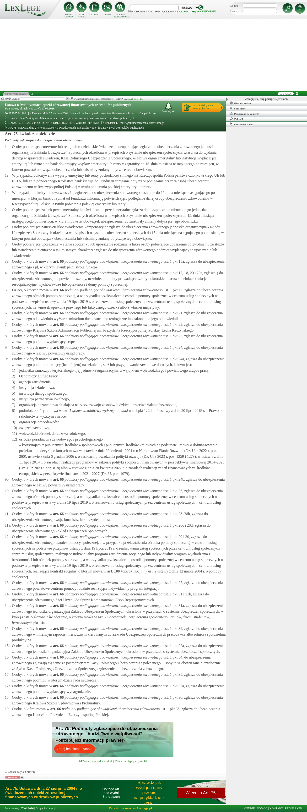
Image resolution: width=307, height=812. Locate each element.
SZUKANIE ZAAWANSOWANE (120, 16)
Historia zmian (240, 103)
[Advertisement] (153, 55)
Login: (234, 5)
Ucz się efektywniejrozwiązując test (203, 106)
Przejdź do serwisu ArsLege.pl (130, 808)
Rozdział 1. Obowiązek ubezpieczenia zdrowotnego (132, 123)
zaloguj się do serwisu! (196, 11)
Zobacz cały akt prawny (20, 772)
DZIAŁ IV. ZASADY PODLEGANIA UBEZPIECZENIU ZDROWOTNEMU (52, 123)
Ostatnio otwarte (241, 124)
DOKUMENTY (94, 15)
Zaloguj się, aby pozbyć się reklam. (266, 99)
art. (58, 261)
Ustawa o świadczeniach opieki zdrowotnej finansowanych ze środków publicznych (68, 105)
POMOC (262, 808)
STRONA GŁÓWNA (69, 16)
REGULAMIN (293, 808)
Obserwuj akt (168, 108)
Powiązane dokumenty (244, 113)
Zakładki (237, 118)
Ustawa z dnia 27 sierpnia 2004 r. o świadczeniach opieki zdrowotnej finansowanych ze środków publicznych (70, 118)
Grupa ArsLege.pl (46, 808)
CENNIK (107, 15)
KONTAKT (276, 808)
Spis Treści (238, 108)
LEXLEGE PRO (135, 99)
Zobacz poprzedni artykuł (95, 761)
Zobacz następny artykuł (130, 761)
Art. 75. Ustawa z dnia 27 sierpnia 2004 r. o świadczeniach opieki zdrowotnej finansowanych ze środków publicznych (74, 127)
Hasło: (234, 11)
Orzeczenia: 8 (12, 777)
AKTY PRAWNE (82, 16)
